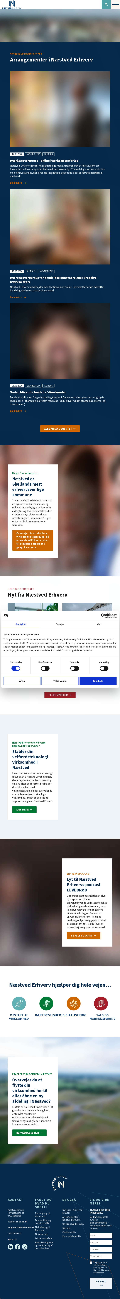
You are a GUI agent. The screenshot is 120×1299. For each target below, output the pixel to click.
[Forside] (51, 4)
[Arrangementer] (60, 428)
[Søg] (106, 4)
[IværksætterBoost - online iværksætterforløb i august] (18, 183)
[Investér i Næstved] (29, 1132)
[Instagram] (24, 1247)
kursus (48, 154)
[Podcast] (83, 935)
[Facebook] (17, 1247)
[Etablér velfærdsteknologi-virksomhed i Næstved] (24, 809)
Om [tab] (99, 624)
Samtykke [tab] (20, 624)
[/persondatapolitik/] (71, 1236)
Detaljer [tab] (60, 624)
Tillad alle (98, 681)
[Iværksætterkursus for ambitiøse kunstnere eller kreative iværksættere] (18, 297)
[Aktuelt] (60, 695)
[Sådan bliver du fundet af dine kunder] (18, 411)
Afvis (22, 681)
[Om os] (32, 540)
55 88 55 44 (21, 1221)
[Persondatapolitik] (69, 1232)
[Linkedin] (10, 1247)
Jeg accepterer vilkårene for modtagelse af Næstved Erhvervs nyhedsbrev (101, 1267)
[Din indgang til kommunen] (46, 1215)
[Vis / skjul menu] (115, 4)
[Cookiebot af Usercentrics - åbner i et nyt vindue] (103, 615)
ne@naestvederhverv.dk (21, 1227)
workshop (33, 154)
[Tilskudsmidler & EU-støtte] (46, 1222)
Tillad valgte (59, 681)
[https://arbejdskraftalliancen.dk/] (46, 1245)
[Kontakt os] (66, 1228)
